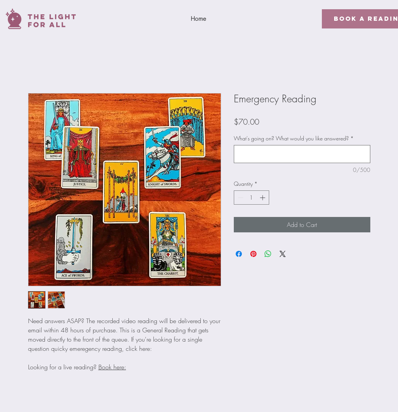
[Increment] (263, 197)
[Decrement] (240, 197)
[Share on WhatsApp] (268, 254)
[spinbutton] (251, 197)
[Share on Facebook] (238, 254)
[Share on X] (282, 254)
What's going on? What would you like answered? (294, 138)
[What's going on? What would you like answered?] (302, 154)
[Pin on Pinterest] (253, 254)
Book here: (112, 367)
